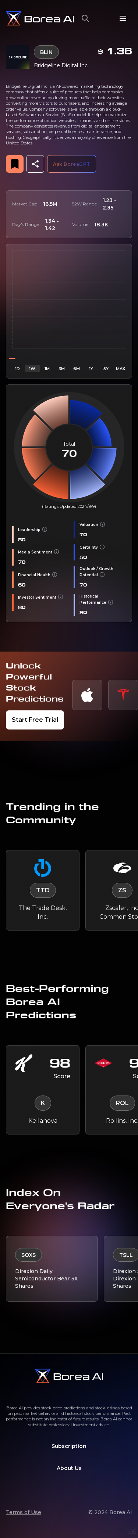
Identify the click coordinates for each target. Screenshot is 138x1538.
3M (62, 368)
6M (76, 368)
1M (47, 368)
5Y (106, 368)
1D (17, 368)
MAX (120, 368)
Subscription (69, 1446)
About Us (69, 1468)
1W (32, 368)
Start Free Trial (35, 719)
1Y (91, 368)
